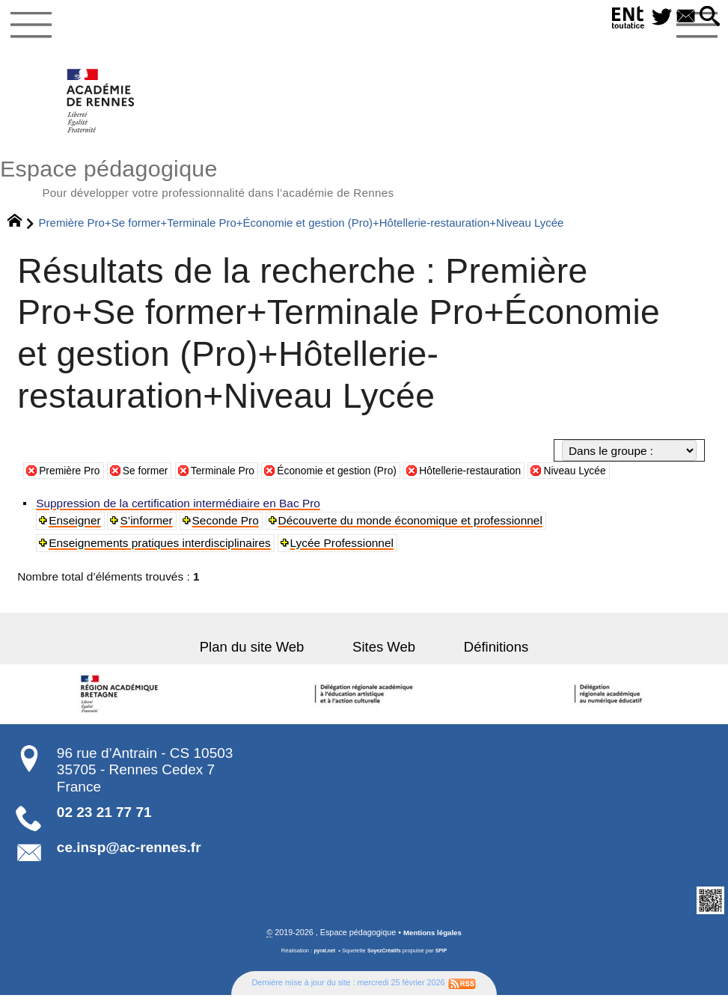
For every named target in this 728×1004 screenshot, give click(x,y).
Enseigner (76, 527)
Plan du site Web (268, 655)
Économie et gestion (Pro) (363, 478)
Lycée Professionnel (343, 550)
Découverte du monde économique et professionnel (413, 527)
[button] (708, 17)
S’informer (148, 527)
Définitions (479, 655)
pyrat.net (322, 958)
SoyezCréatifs (384, 958)
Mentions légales (432, 940)
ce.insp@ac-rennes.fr (129, 855)
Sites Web (383, 655)
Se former (154, 478)
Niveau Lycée (623, 478)
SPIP (444, 958)
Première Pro (73, 478)
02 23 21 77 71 (104, 819)
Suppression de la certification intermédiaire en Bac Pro (179, 510)
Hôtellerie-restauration (509, 478)
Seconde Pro (228, 527)
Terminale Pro (238, 478)
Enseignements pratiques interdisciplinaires (161, 550)
